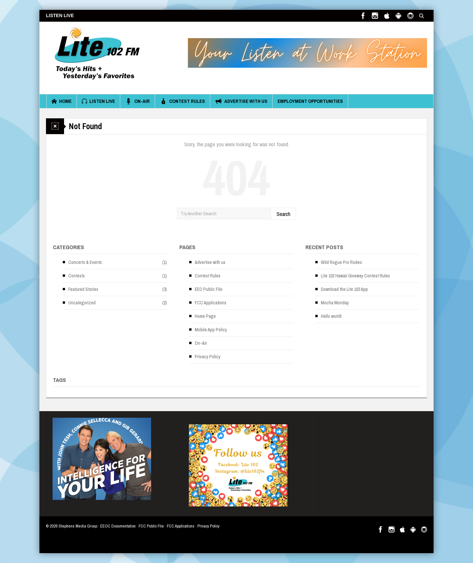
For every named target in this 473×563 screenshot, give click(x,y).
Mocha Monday (335, 303)
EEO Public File (208, 289)
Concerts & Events (85, 262)
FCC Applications (210, 303)
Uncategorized (82, 303)
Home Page (205, 316)
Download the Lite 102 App (344, 289)
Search (283, 214)
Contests (76, 276)
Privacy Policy (207, 357)
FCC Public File (151, 526)
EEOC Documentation (118, 526)
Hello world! (331, 316)
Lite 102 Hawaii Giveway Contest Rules (355, 276)
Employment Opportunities (310, 101)
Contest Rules (182, 101)
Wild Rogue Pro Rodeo (341, 262)
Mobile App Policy (211, 330)
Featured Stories (83, 289)
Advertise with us (241, 101)
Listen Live (98, 101)
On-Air (137, 101)
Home (62, 101)
